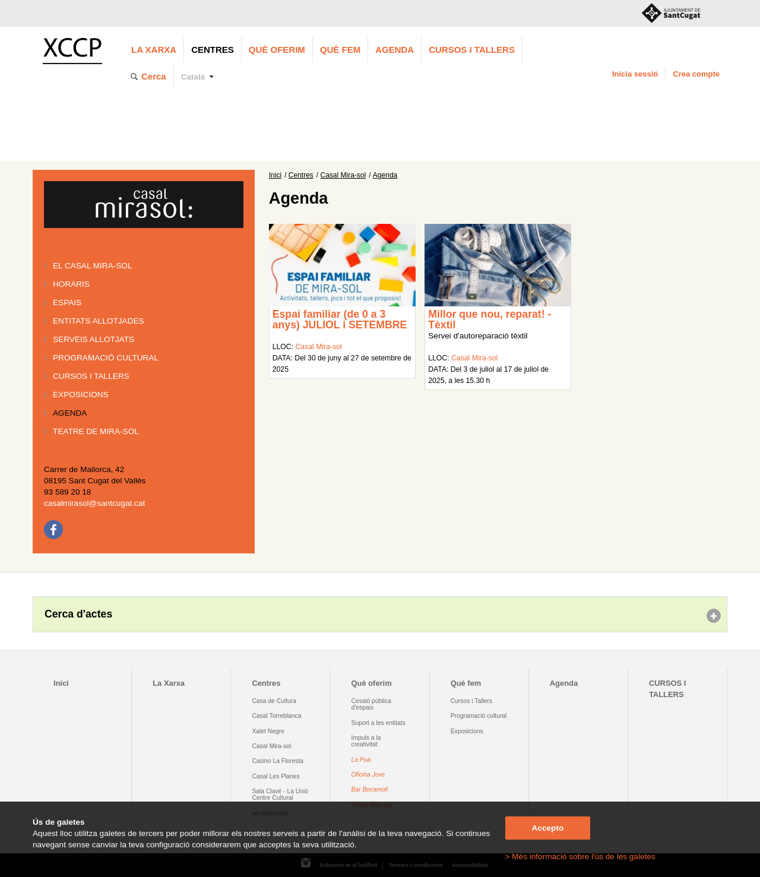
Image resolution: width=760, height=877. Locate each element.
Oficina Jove (368, 774)
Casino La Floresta (277, 761)
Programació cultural (106, 357)
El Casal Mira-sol (92, 265)
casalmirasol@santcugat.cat (94, 503)
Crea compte (696, 73)
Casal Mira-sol (343, 175)
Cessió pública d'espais (371, 704)
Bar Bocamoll (370, 789)
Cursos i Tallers (471, 701)
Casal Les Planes (275, 776)
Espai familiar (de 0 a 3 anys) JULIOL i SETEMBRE (340, 319)
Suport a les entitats (379, 723)
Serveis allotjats (93, 339)
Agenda (394, 50)
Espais (67, 302)
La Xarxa (153, 50)
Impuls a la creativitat (366, 741)
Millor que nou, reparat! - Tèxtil (489, 319)
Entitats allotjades (98, 320)
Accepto (548, 828)
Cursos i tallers (91, 376)
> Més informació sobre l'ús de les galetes (580, 856)
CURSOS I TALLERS (472, 50)
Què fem (340, 50)
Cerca (153, 76)
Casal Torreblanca (276, 716)
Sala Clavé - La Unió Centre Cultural (280, 794)
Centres (212, 50)
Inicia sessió (635, 73)
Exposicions (81, 394)
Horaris (71, 284)
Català (193, 76)
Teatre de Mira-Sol (96, 431)
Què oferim (277, 50)
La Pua (361, 759)
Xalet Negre (268, 731)
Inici (275, 175)
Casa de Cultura (274, 701)
